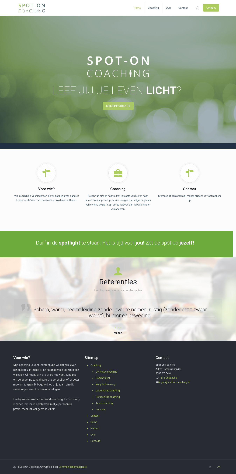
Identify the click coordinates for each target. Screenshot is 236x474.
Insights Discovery (106, 384)
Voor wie (100, 409)
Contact (95, 415)
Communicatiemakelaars (73, 466)
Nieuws (95, 428)
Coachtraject (103, 378)
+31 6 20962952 (168, 377)
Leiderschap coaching (108, 390)
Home (94, 422)
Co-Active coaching (106, 371)
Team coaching (104, 403)
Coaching (96, 365)
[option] (118, 317)
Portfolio (95, 441)
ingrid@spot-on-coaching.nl (174, 382)
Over (93, 434)
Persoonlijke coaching (108, 396)
